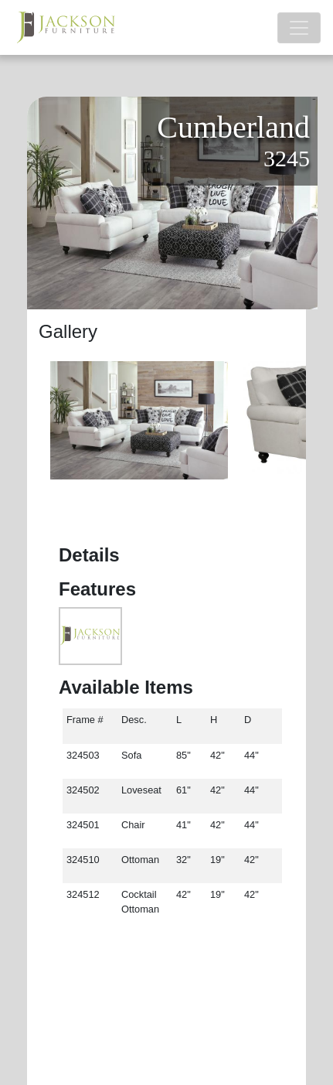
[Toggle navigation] (299, 27)
